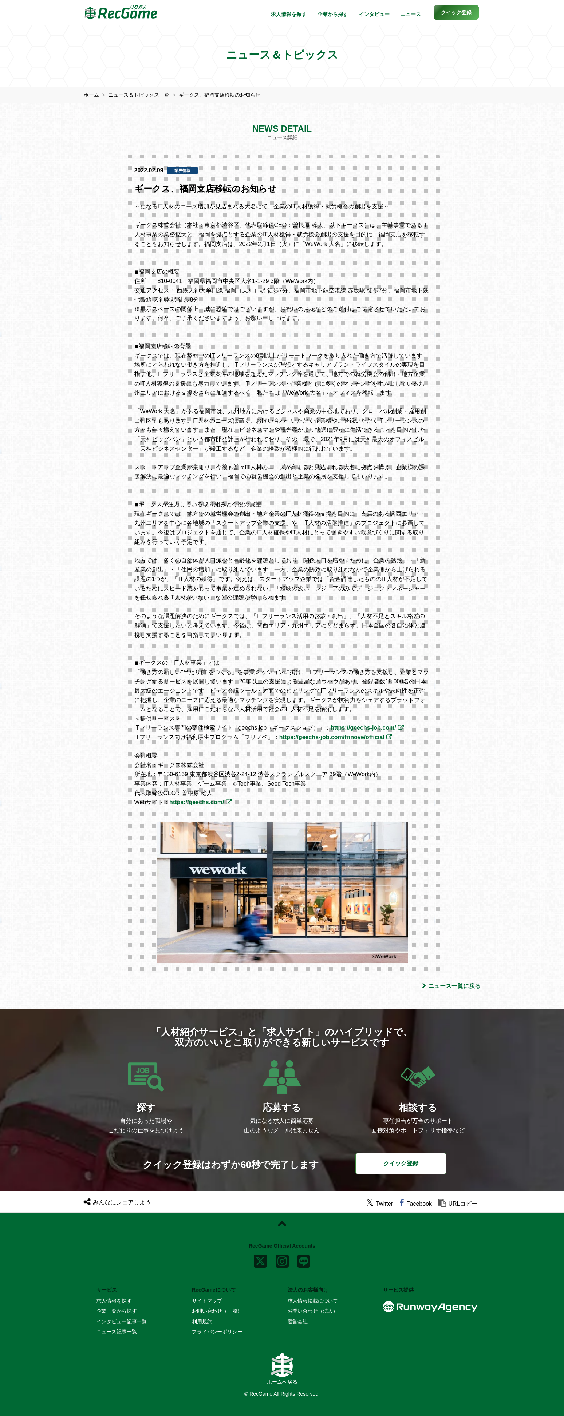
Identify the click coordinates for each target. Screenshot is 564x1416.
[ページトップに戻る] (282, 1223)
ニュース (411, 14)
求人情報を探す (289, 14)
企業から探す (333, 14)
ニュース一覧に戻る (451, 985)
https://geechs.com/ (196, 802)
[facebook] (415, 1204)
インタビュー (374, 14)
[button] (456, 12)
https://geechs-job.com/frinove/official (331, 737)
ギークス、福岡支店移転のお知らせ (219, 95)
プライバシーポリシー (217, 1332)
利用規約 (202, 1321)
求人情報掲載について (313, 1300)
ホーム (91, 95)
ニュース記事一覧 (116, 1332)
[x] (260, 1259)
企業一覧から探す (116, 1311)
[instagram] (282, 1259)
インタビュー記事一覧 (121, 1321)
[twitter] (379, 1204)
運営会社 (298, 1321)
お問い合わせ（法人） (313, 1311)
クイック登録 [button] (400, 1163)
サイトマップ (207, 1300)
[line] (303, 1259)
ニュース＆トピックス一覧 (138, 95)
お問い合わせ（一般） (217, 1311)
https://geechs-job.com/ (363, 728)
